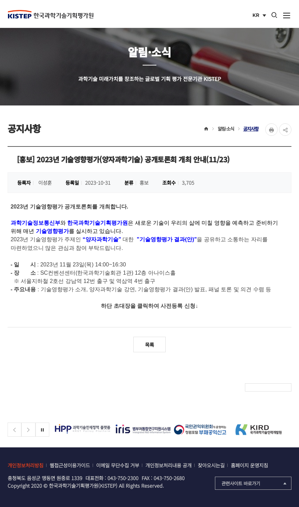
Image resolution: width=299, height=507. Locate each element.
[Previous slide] (15, 430)
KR (259, 16)
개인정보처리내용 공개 (168, 465)
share (285, 129)
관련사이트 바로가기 (254, 483)
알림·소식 (226, 128)
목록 (149, 344)
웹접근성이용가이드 (70, 465)
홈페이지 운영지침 (249, 465)
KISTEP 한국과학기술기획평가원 (51, 14)
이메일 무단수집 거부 (117, 465)
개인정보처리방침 (25, 465)
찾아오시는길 (211, 465)
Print (271, 129)
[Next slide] (28, 430)
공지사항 (250, 128)
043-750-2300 (122, 477)
